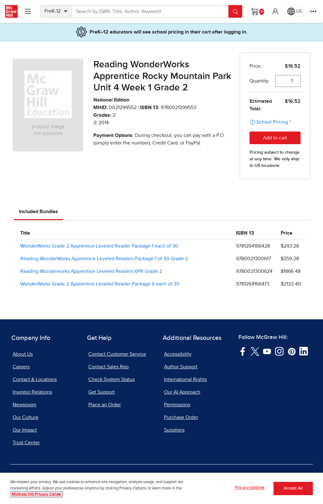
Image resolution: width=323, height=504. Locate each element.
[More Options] (313, 11)
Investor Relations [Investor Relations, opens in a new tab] (32, 392)
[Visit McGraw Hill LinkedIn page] (303, 350)
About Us (23, 354)
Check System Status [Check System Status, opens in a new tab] (111, 379)
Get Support (101, 392)
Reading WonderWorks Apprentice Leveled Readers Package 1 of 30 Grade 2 (104, 258)
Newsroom (24, 404)
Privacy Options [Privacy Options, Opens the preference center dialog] (249, 488)
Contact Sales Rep (108, 366)
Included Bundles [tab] (38, 211)
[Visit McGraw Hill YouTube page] (267, 350)
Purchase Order (181, 417)
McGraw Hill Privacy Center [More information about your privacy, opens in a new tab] (37, 494)
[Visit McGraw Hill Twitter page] (255, 350)
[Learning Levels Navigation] (28, 11)
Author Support (180, 366)
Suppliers (174, 430)
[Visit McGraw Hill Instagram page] (279, 350)
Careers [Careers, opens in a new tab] (21, 366)
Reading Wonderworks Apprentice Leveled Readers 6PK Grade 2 (91, 271)
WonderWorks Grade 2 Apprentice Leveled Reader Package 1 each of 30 (99, 246)
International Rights (185, 379)
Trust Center (26, 442)
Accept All (293, 488)
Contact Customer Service (117, 354)
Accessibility (177, 354)
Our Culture (25, 417)
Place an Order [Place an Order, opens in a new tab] (104, 404)
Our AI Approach (182, 392)
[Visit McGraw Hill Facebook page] (242, 350)
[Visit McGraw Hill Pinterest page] (291, 350)
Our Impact (25, 430)
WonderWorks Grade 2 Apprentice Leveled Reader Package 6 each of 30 (99, 283)
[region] (161, 488)
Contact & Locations (35, 379)
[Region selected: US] (294, 11)
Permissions (177, 404)
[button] (275, 11)
